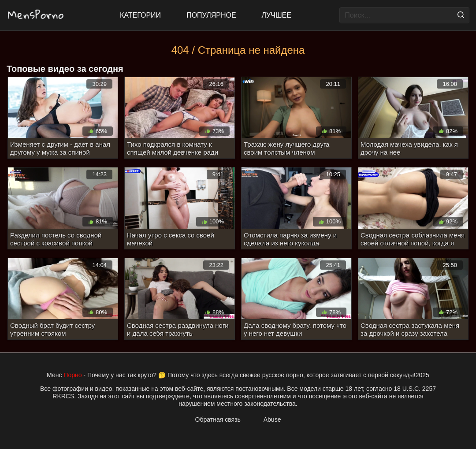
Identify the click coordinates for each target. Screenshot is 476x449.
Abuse (272, 419)
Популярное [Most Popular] (211, 15)
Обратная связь (218, 419)
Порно (72, 374)
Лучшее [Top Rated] (276, 15)
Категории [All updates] (140, 15)
